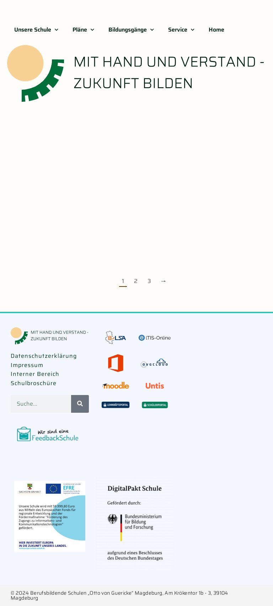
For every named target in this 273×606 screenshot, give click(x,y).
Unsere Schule (36, 29)
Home (216, 29)
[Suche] (80, 404)
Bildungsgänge (131, 29)
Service (181, 29)
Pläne (83, 29)
